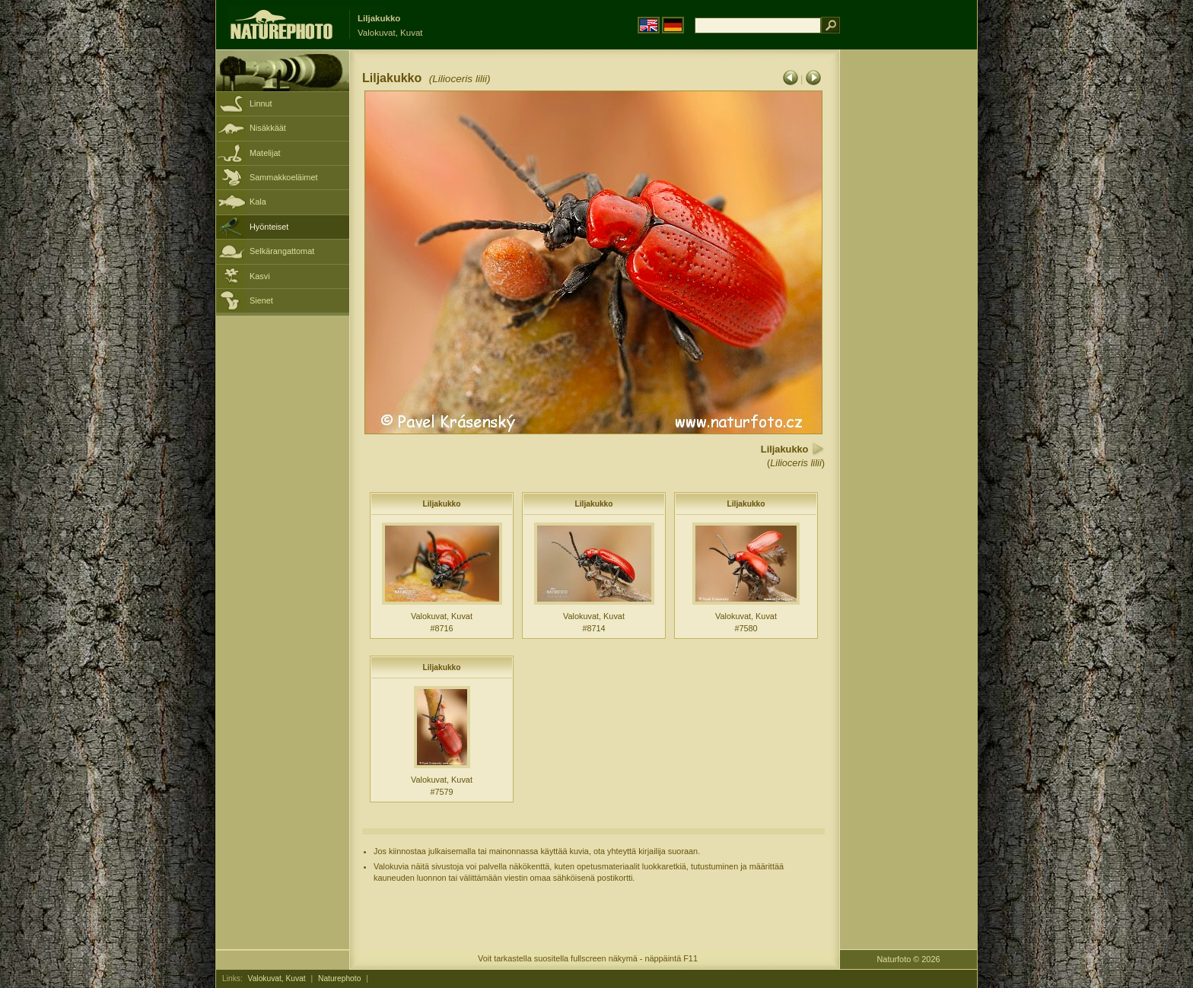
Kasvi (260, 276)
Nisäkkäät (268, 127)
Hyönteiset (269, 226)
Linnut (261, 103)
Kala (258, 201)
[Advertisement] (908, 293)
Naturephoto (339, 978)
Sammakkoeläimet (283, 177)
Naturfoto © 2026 (908, 959)
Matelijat (265, 152)
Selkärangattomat (282, 251)
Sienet (261, 300)
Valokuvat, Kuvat (277, 978)
